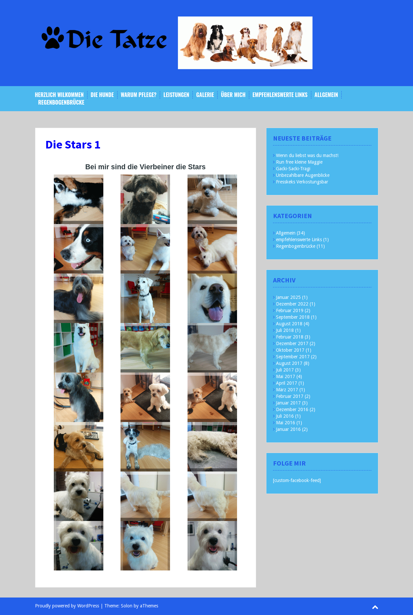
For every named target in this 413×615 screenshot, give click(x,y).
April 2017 (286, 383)
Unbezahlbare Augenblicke (302, 175)
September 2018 (293, 317)
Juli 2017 (285, 369)
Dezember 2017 (292, 343)
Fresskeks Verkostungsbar (302, 181)
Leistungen (176, 95)
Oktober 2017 (290, 350)
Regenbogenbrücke (61, 102)
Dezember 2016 (292, 409)
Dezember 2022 (292, 304)
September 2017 (293, 356)
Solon (126, 605)
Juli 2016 (285, 416)
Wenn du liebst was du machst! (307, 155)
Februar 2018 (289, 337)
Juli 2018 (285, 330)
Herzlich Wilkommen (59, 95)
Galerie (205, 95)
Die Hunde (102, 95)
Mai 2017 (285, 376)
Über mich (233, 95)
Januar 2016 (288, 429)
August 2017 (289, 363)
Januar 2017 (288, 402)
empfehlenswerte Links (280, 95)
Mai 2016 (285, 422)
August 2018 (289, 323)
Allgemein (326, 95)
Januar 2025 (288, 297)
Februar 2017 (289, 396)
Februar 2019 (289, 310)
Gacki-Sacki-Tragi (293, 168)
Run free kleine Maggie (299, 162)
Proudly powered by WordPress (67, 605)
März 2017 (287, 389)
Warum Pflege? (138, 95)
